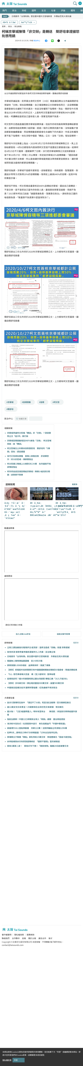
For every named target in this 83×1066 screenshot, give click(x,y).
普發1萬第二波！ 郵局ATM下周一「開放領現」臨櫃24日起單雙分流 (37, 745)
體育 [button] (73, 10)
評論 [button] (63, 10)
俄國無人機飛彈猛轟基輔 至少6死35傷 (24, 660)
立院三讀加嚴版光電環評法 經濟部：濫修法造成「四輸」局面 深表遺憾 (38, 647)
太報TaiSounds (14, 3)
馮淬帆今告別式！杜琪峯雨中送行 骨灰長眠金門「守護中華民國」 (37, 723)
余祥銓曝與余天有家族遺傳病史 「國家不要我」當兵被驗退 (33, 741)
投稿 (24, 938)
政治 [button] (14, 10)
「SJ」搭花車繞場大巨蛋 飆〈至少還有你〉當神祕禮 (31, 674)
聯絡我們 (6, 938)
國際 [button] (34, 10)
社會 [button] (53, 10)
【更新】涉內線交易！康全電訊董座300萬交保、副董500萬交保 (35, 683)
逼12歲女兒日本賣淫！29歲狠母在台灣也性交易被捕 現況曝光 (35, 706)
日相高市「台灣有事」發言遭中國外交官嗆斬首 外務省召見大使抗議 (41, 16)
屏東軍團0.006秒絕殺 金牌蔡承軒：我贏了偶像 (28, 665)
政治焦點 (18, 26)
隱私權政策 (19, 934)
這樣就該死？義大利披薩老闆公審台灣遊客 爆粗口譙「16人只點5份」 (38, 678)
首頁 (4, 26)
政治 (10, 26)
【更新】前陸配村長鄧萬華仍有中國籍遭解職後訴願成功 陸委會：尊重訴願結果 (42, 669)
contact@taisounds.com (12, 945)
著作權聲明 (6, 934)
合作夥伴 (16, 938)
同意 (16, 1060)
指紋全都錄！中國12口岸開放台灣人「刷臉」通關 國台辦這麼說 (36, 719)
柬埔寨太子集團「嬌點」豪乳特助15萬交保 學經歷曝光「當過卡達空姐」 (40, 736)
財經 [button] (24, 10)
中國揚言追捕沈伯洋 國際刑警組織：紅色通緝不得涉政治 (32, 687)
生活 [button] (43, 10)
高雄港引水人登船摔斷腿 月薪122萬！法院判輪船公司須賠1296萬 (37, 728)
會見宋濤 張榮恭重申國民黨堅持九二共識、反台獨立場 (31, 651)
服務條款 (30, 934)
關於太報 (32, 938)
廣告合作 (42, 938)
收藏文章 (21, 418)
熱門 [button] (4, 10)
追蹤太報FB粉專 (63, 634)
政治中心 (36, 40)
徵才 (50, 938)
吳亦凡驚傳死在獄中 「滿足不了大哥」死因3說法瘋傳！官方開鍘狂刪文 (39, 702)
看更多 (74, 484)
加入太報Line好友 (23, 634)
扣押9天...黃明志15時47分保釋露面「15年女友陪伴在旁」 (33, 732)
